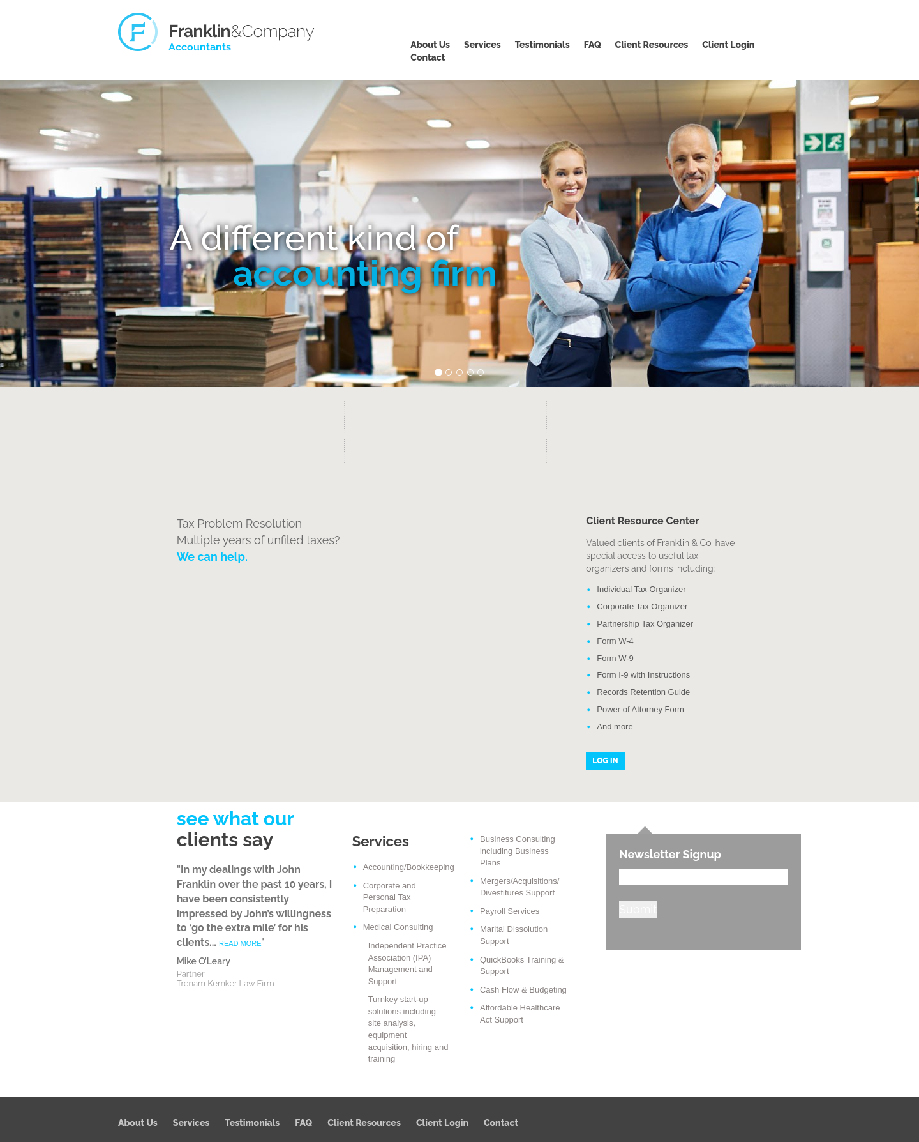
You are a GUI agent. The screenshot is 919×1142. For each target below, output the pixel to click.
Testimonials (542, 45)
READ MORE (240, 943)
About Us (430, 45)
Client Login (728, 45)
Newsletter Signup (670, 854)
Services (482, 45)
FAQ (592, 45)
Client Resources (652, 45)
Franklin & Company (217, 32)
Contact (427, 57)
